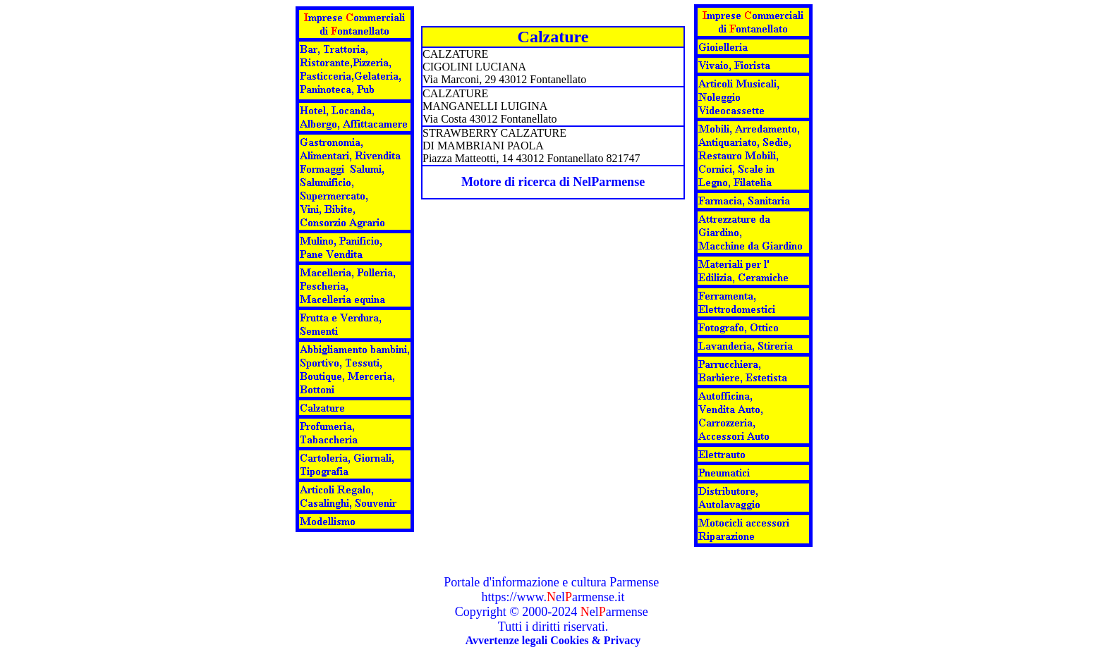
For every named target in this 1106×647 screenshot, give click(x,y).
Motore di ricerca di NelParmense (553, 182)
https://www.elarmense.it (553, 597)
